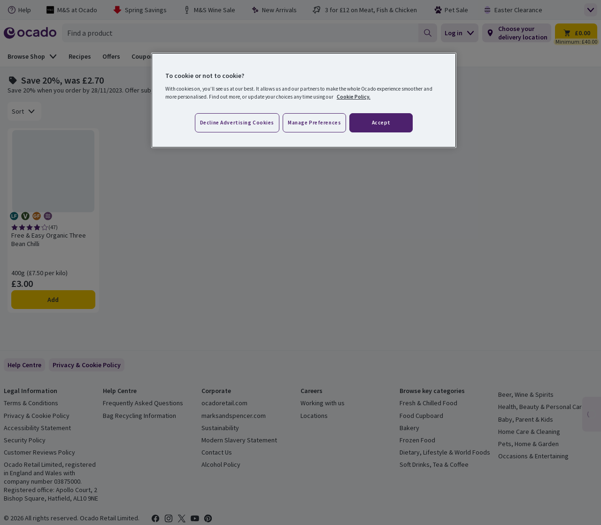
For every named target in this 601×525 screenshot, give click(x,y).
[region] (303, 100)
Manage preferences (314, 122)
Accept (381, 122)
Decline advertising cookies (237, 122)
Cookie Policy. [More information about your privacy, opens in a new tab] (353, 96)
